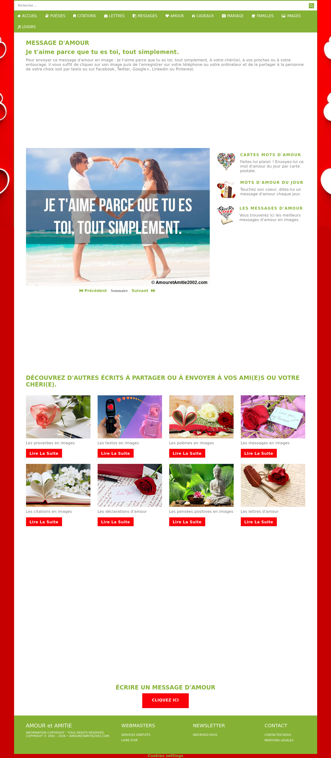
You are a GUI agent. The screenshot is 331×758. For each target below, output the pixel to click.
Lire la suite (44, 453)
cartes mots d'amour (270, 155)
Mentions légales (279, 740)
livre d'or (129, 740)
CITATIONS (84, 16)
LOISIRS (26, 27)
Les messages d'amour (271, 208)
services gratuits (135, 735)
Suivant (143, 290)
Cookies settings (165, 755)
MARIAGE (233, 16)
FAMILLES (263, 16)
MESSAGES (145, 16)
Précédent (93, 290)
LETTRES (114, 16)
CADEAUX (203, 16)
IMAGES (291, 16)
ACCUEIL (27, 16)
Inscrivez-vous (205, 735)
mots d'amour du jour (272, 182)
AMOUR (174, 16)
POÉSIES (55, 16)
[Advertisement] (165, 109)
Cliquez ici (165, 700)
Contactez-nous (278, 735)
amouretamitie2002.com (89, 736)
